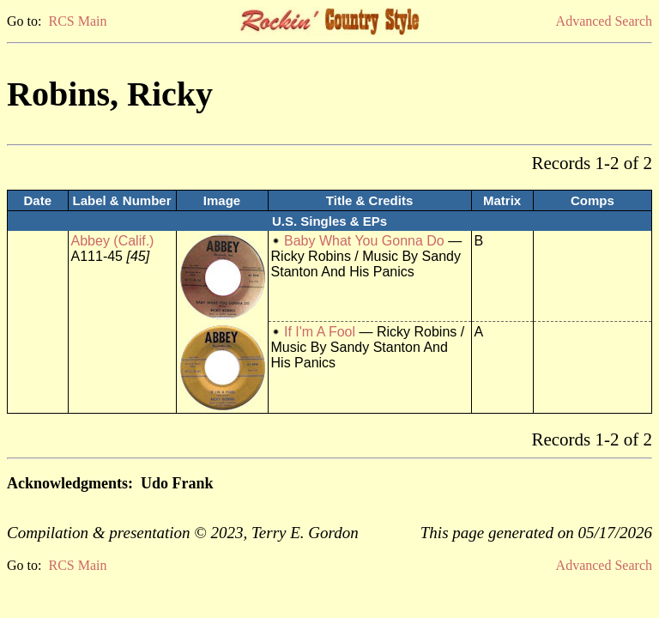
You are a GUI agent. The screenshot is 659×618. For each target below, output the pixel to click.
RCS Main (77, 21)
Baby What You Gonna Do (364, 240)
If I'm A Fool (319, 331)
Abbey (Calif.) (112, 240)
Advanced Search (604, 21)
